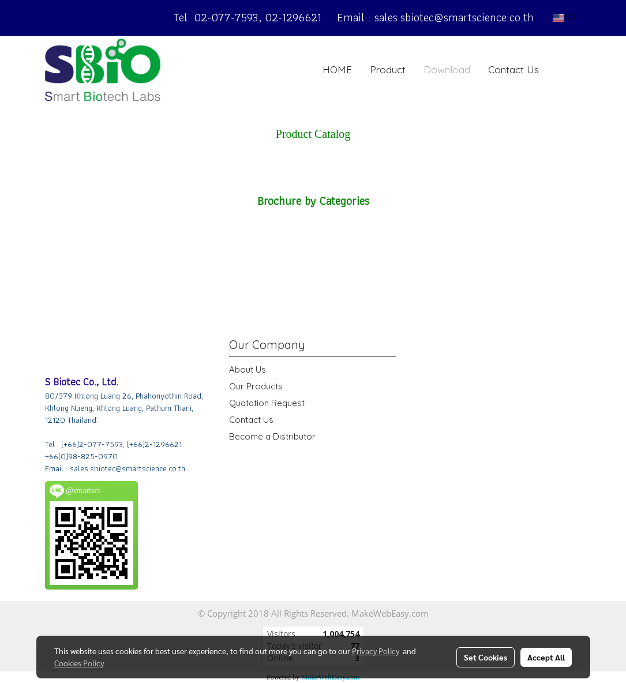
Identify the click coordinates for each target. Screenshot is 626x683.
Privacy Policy (375, 651)
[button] (565, 69)
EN (565, 17)
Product (388, 69)
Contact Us (513, 69)
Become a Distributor (272, 436)
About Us (247, 369)
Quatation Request (267, 402)
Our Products (256, 386)
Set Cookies (485, 657)
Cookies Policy (79, 663)
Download (446, 69)
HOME (337, 69)
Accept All (546, 657)
